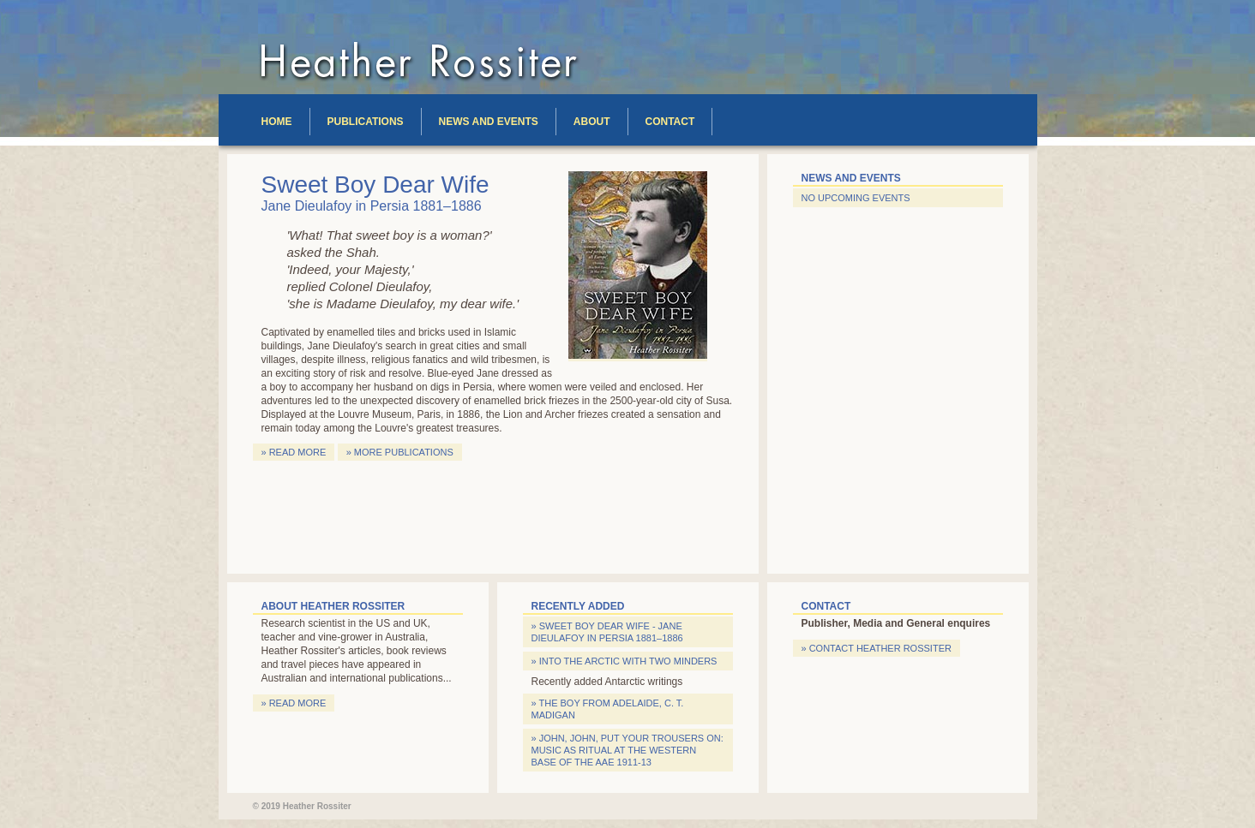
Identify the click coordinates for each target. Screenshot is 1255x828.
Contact (670, 122)
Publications (365, 122)
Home (276, 122)
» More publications (399, 452)
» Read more (294, 452)
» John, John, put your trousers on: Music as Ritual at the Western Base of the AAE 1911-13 (627, 750)
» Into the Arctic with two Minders (624, 661)
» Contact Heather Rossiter (877, 648)
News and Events (488, 122)
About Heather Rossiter (333, 606)
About (591, 122)
